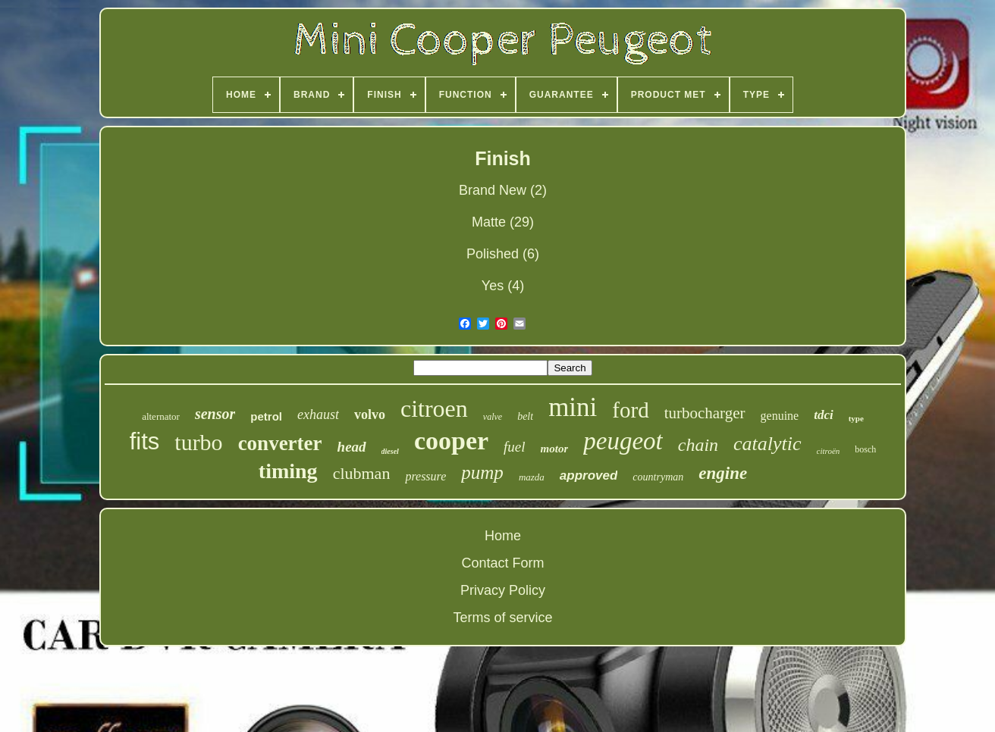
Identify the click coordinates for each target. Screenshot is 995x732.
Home (503, 535)
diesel (390, 451)
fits (145, 441)
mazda (532, 477)
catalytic (767, 444)
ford (630, 410)
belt (525, 416)
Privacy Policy (502, 590)
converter (280, 443)
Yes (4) (503, 285)
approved (589, 475)
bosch (865, 449)
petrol (266, 416)
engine (722, 473)
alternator (161, 416)
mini (572, 407)
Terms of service (502, 617)
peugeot (622, 441)
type (856, 418)
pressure (425, 476)
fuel (515, 447)
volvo (369, 414)
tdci (823, 415)
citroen (434, 408)
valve (492, 416)
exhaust (318, 414)
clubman (362, 473)
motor (555, 449)
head (351, 447)
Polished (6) (502, 253)
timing (288, 471)
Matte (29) (503, 222)
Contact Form (502, 563)
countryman (657, 477)
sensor (215, 413)
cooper (451, 441)
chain (698, 445)
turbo (198, 442)
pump (482, 472)
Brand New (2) (503, 190)
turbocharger (704, 413)
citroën (828, 450)
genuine (780, 415)
